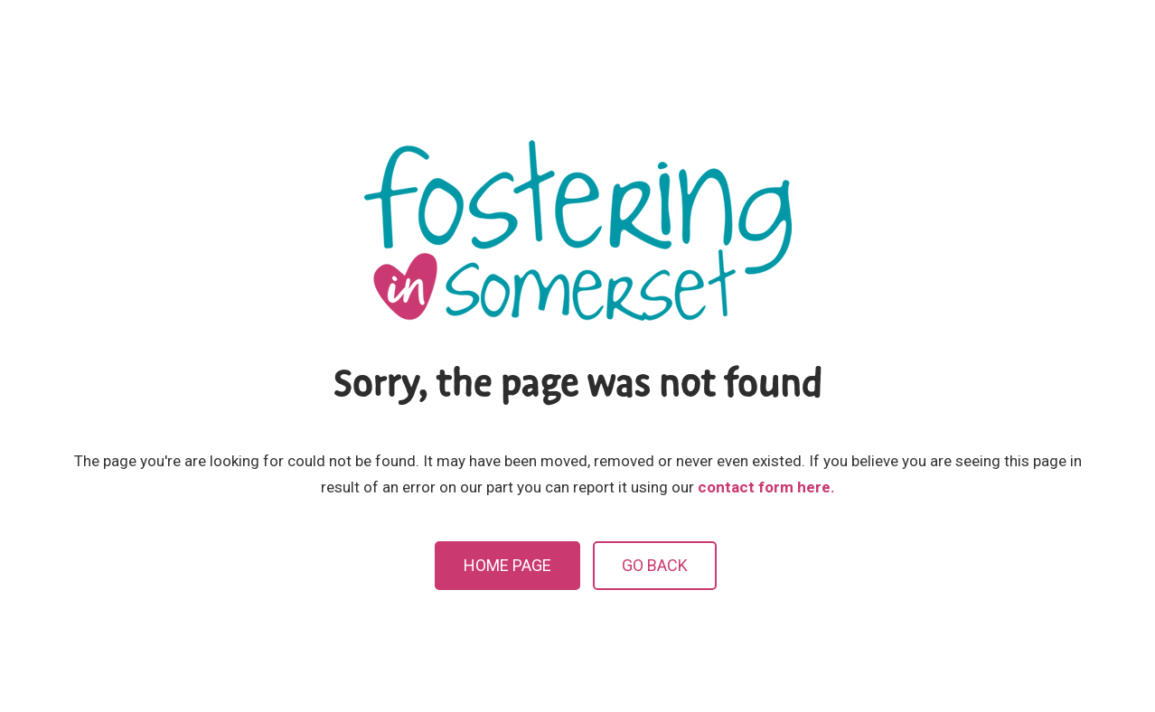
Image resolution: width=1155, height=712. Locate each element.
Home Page (507, 565)
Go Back (655, 565)
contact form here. (766, 487)
